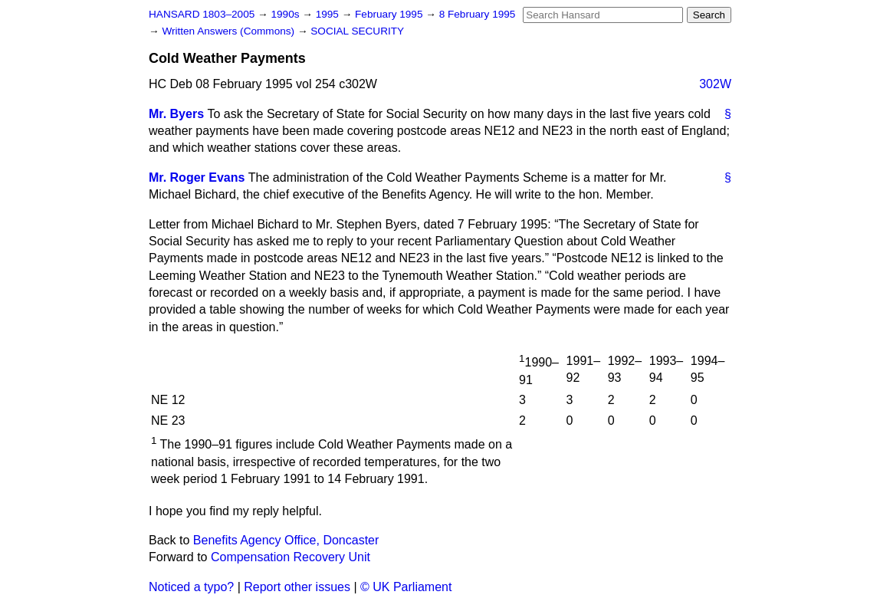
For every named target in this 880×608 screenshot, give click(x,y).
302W (715, 83)
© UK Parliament (405, 586)
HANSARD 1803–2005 (201, 14)
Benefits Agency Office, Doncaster (286, 540)
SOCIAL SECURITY (357, 31)
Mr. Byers (176, 113)
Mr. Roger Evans (197, 177)
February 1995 (390, 14)
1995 (329, 14)
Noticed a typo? (191, 586)
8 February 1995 (477, 14)
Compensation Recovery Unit (290, 557)
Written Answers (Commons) (229, 31)
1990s (286, 14)
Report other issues (297, 586)
